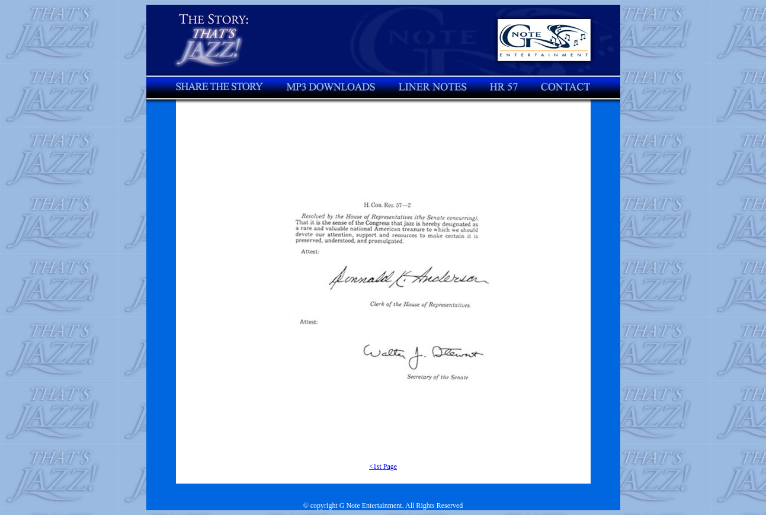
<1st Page (383, 466)
